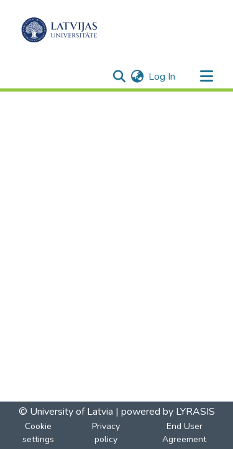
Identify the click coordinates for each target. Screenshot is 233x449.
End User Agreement (184, 432)
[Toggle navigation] (206, 76)
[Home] (59, 30)
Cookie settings (38, 432)
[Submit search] (119, 76)
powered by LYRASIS (167, 411)
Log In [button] (162, 76)
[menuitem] (137, 76)
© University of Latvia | (69, 411)
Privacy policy (106, 432)
